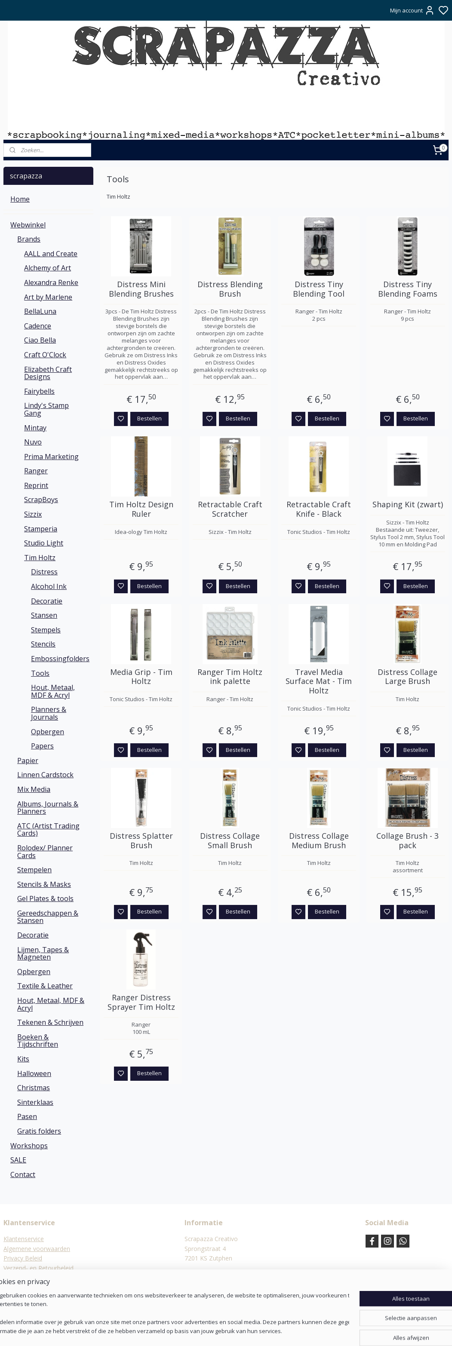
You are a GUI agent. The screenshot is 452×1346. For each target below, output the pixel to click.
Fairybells (39, 391)
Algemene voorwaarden (36, 1249)
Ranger (36, 470)
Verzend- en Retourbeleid (38, 1268)
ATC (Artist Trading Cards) (48, 829)
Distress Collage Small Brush (230, 840)
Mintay (35, 427)
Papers (42, 746)
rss (268, 1330)
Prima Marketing (51, 456)
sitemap (250, 1330)
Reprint (36, 485)
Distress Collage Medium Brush (319, 840)
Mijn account (412, 10)
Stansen (44, 615)
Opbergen (47, 731)
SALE (18, 1160)
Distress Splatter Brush (141, 840)
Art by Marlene (48, 297)
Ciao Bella (40, 340)
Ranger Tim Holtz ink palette (229, 677)
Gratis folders (39, 1131)
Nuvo (33, 442)
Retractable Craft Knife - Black (318, 509)
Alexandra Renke (51, 282)
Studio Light (43, 543)
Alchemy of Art (47, 268)
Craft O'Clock (45, 354)
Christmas (33, 1087)
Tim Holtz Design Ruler (141, 509)
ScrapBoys (41, 499)
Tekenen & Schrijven (50, 1022)
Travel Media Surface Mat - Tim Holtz (319, 682)
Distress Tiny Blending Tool (318, 289)
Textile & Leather (45, 985)
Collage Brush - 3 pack (407, 840)
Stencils (43, 644)
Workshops (29, 1145)
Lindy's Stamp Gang (46, 409)
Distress (44, 571)
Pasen (27, 1116)
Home (20, 199)
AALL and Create (50, 253)
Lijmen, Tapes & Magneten (43, 953)
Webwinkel (28, 225)
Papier (27, 760)
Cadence (37, 326)
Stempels (46, 630)
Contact (22, 1174)
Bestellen (149, 418)
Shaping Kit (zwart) (407, 504)
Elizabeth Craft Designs (48, 373)
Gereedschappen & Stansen (47, 917)
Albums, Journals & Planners (47, 807)
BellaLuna (40, 311)
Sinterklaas (35, 1102)
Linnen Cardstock (45, 774)
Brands (28, 239)
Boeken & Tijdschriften (37, 1040)
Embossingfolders (60, 658)
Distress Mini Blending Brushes (141, 289)
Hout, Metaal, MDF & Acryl (53, 691)
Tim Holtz (39, 557)
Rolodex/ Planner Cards (45, 851)
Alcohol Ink (49, 586)
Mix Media (33, 789)
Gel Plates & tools (45, 898)
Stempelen (34, 869)
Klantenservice (23, 1239)
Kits (23, 1059)
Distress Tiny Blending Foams (407, 289)
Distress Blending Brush (230, 289)
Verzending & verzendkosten (43, 1277)
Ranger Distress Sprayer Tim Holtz (141, 1002)
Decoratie (46, 601)
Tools (40, 673)
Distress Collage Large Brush (407, 677)
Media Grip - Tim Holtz (141, 677)
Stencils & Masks (44, 884)
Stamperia (40, 528)
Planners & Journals (48, 713)
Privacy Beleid (22, 1258)
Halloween (34, 1073)
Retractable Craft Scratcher (230, 509)
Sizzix (33, 514)
